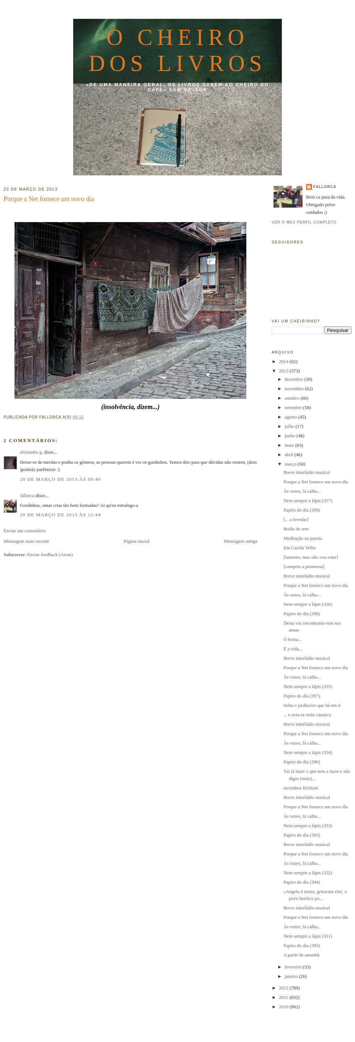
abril (290, 454)
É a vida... (292, 648)
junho (291, 435)
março (291, 464)
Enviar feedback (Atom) (50, 554)
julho (290, 426)
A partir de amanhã (301, 955)
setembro (294, 407)
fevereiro (294, 967)
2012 (284, 988)
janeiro (292, 976)
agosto (291, 417)
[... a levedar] (295, 519)
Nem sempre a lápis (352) (307, 872)
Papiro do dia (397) (301, 696)
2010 (284, 1006)
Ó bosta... (292, 639)
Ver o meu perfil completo (304, 222)
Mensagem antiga (240, 541)
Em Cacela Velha (299, 547)
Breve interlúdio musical (306, 472)
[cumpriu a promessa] (303, 566)
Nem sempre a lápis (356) (307, 604)
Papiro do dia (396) (301, 761)
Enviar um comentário (25, 530)
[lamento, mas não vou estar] (310, 557)
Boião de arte (295, 529)
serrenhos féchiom (300, 788)
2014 (284, 361)
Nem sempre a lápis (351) (307, 936)
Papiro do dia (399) (301, 510)
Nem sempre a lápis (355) (307, 686)
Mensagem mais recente (26, 541)
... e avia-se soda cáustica (307, 714)
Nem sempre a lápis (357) (307, 500)
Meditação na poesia (302, 538)
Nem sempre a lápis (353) (307, 825)
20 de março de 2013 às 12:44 (60, 514)
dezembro (295, 379)
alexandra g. (31, 452)
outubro (293, 398)
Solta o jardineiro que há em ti (311, 705)
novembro (295, 388)
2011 (284, 997)
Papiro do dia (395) (301, 835)
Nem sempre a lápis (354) (307, 752)
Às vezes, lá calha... (302, 491)
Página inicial (136, 541)
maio (290, 445)
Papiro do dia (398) (301, 613)
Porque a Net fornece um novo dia (49, 199)
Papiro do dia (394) (301, 882)
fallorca (27, 495)
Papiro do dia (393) (301, 945)
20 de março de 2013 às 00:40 (60, 479)
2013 (284, 371)
